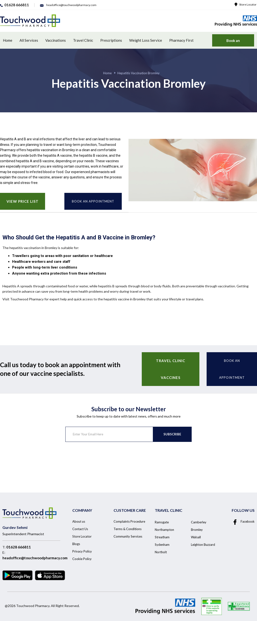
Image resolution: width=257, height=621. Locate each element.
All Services (29, 40)
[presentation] (102, 461)
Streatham (162, 537)
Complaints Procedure (129, 521)
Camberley (198, 522)
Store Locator (246, 4)
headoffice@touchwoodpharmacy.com (35, 558)
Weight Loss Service (145, 40)
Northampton (164, 530)
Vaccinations (55, 40)
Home (7, 40)
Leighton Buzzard (203, 545)
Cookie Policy (82, 559)
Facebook (243, 521)
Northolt (161, 552)
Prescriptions (111, 40)
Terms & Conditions (128, 529)
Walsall (196, 537)
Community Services (128, 536)
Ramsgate (162, 522)
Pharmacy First (181, 40)
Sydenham (162, 545)
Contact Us (80, 529)
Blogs (76, 544)
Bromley (197, 530)
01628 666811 (18, 547)
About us (78, 521)
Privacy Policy (82, 551)
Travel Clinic (83, 40)
